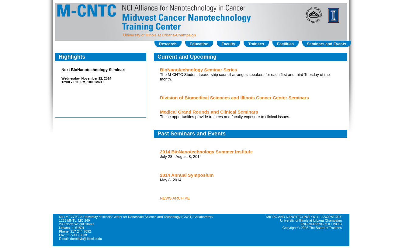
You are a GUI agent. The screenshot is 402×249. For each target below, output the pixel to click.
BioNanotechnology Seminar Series (198, 69)
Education (199, 44)
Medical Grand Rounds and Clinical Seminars (209, 111)
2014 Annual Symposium (187, 175)
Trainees (256, 44)
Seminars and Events (326, 44)
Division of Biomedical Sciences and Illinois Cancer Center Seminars (234, 97)
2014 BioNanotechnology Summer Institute (206, 151)
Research (168, 44)
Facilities (285, 44)
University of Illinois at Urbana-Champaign (159, 35)
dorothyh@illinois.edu (86, 238)
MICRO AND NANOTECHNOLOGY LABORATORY (304, 217)
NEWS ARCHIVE (175, 198)
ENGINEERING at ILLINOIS (321, 224)
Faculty (228, 44)
